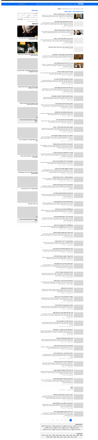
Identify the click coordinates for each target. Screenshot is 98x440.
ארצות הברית (30, 13)
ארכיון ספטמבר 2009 (45, 426)
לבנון (26, 17)
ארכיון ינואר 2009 (46, 429)
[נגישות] (2, 1)
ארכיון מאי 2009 (48, 427)
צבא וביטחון (68, 4)
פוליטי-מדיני (56, 4)
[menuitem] (72, 1)
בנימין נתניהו (24, 13)
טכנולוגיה (38, 1)
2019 (56, 435)
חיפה (17, 15)
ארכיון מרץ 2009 (65, 429)
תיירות (43, 1)
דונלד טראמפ (19, 13)
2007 (50, 437)
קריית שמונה (28, 19)
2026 (80, 435)
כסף (56, 1)
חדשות (73, 1)
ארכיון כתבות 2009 (65, 8)
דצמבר (58, 8)
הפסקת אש (34, 15)
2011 (64, 437)
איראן (35, 13)
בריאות (48, 1)
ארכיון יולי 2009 (64, 427)
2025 (76, 435)
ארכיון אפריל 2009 (74, 429)
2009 (57, 437)
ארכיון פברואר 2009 (55, 429)
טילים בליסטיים (33, 17)
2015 (42, 435)
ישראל (29, 17)
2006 (46, 437)
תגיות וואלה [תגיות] (33, 10)
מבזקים (73, 4)
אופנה (33, 1)
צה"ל (32, 19)
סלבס (60, 1)
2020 (59, 435)
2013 (70, 437)
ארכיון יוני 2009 (56, 427)
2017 (49, 435)
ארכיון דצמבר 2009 (76, 426)
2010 (60, 437)
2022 (66, 435)
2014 (74, 437)
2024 (73, 435)
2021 (62, 435)
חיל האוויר (22, 15)
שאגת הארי (19, 19)
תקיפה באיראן (28, 21)
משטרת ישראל (22, 17)
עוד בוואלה (37, 4)
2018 (52, 435)
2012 (67, 437)
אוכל (52, 1)
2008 (53, 437)
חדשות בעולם (50, 4)
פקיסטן (35, 19)
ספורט (68, 1)
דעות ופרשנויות (44, 4)
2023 (69, 435)
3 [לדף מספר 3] (60, 420)
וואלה (81, 8)
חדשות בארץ (62, 4)
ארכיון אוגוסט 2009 (73, 427)
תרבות (64, 1)
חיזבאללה (27, 15)
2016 (45, 435)
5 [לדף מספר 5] (51, 420)
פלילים (17, 17)
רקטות (23, 19)
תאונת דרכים (33, 21)
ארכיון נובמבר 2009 (66, 426)
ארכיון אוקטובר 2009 (56, 426)
